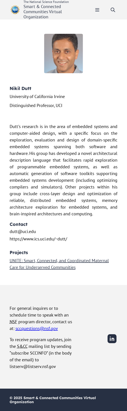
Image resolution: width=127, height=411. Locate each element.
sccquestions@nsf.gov (36, 328)
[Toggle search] (112, 9)
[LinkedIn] (112, 342)
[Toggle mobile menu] (97, 9)
